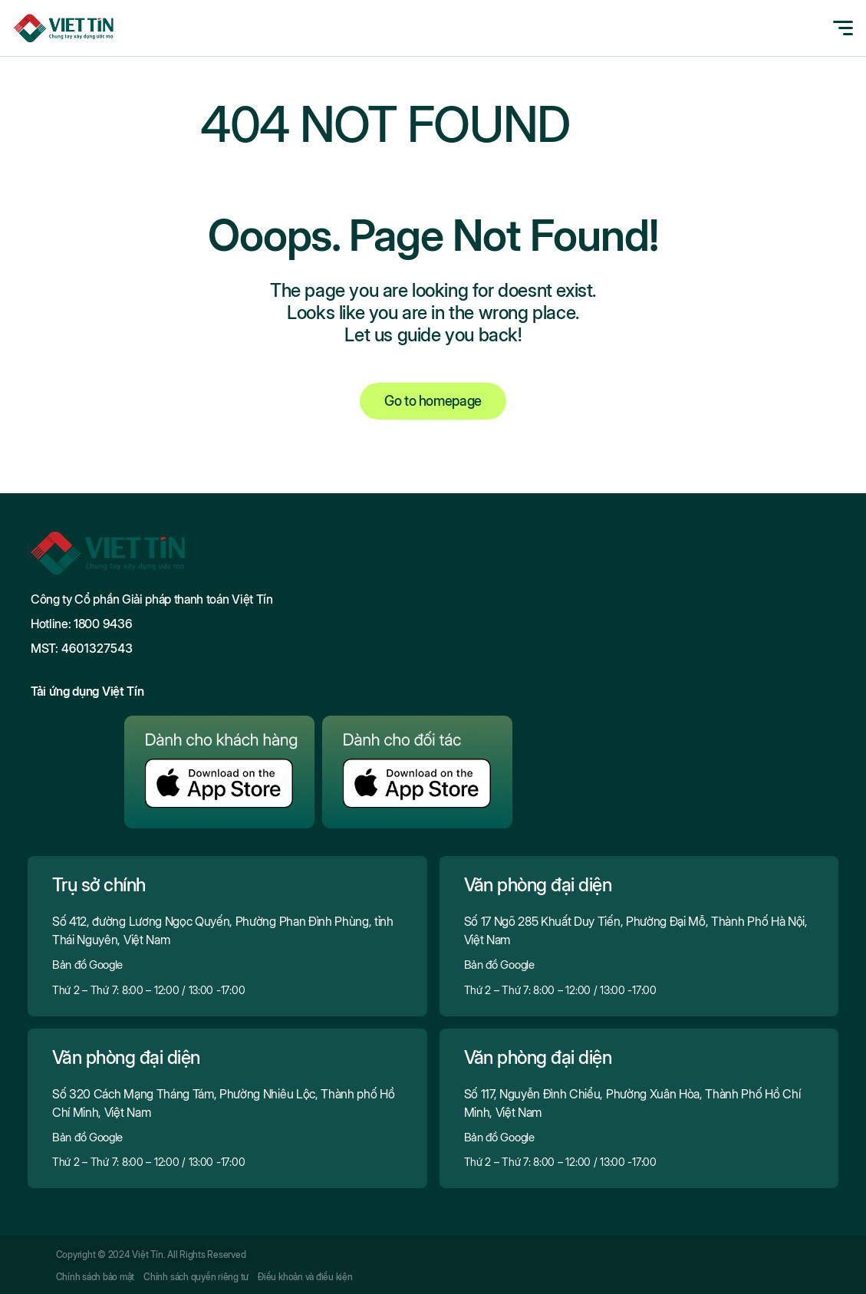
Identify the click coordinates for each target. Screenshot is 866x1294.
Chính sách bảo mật (95, 1277)
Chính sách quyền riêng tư (196, 1277)
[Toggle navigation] (834, 28)
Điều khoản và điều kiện (305, 1277)
